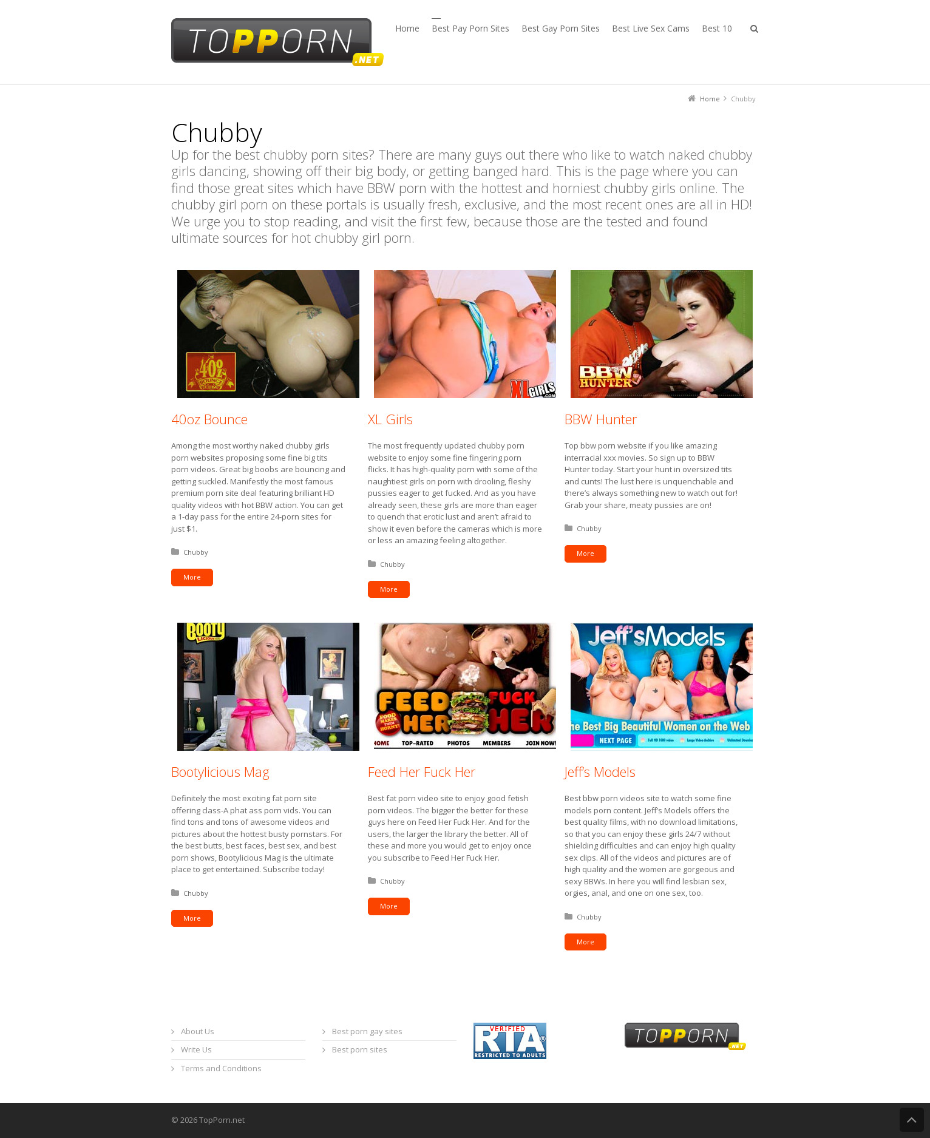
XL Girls (390, 419)
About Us (197, 1031)
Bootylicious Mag (220, 771)
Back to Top (912, 1120)
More (192, 576)
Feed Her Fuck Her (421, 771)
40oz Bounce (209, 419)
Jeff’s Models (600, 771)
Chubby (195, 552)
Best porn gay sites (367, 1031)
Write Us (196, 1049)
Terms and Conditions (221, 1068)
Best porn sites (359, 1049)
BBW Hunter (601, 419)
